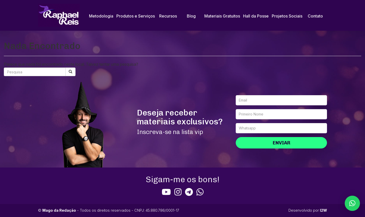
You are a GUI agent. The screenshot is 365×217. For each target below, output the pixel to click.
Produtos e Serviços (135, 16)
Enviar (281, 143)
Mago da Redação (59, 210)
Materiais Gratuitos (222, 16)
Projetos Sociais (287, 16)
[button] (352, 203)
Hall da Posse (256, 16)
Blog (191, 16)
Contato (315, 16)
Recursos (168, 16)
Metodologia (101, 16)
